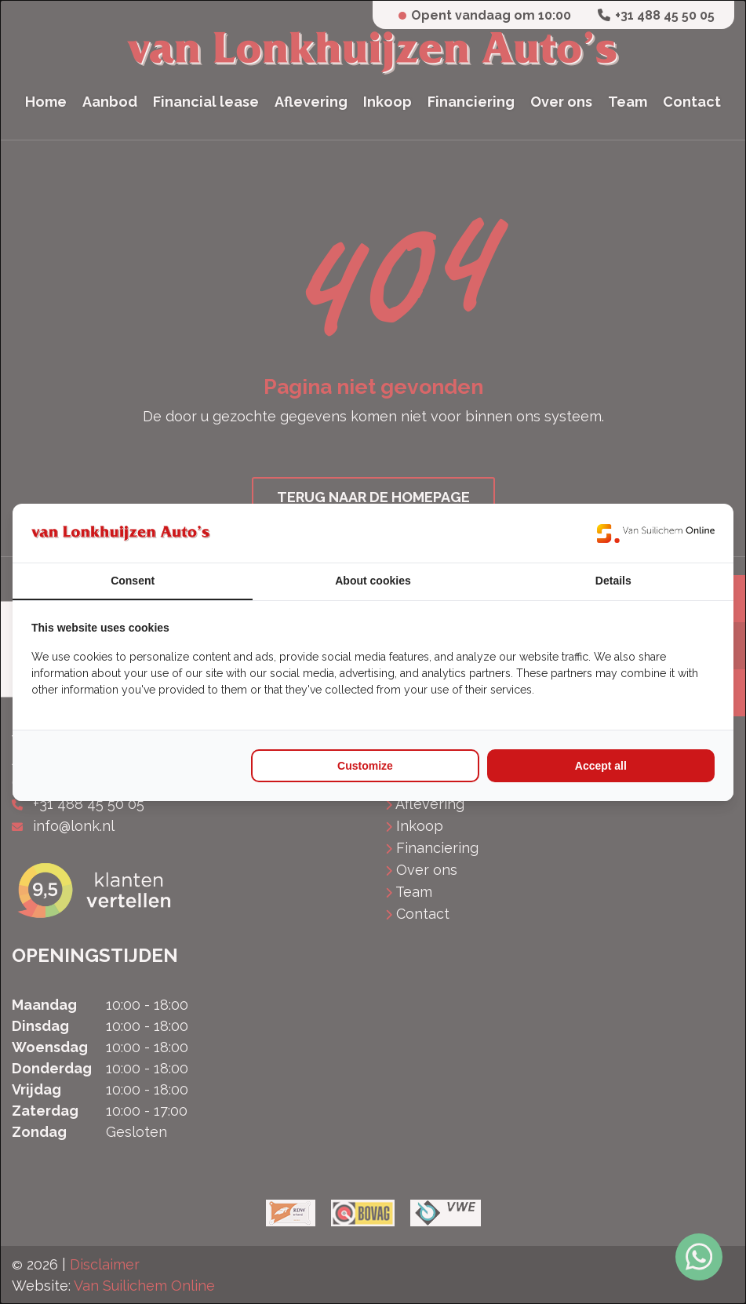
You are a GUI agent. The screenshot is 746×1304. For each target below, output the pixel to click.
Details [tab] (613, 580)
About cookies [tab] (372, 580)
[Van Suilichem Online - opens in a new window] (656, 533)
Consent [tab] (133, 580)
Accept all (601, 765)
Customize (365, 765)
